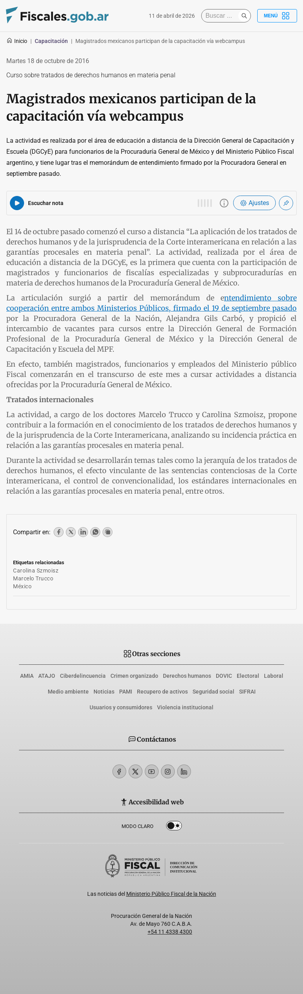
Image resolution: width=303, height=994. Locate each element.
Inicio (16, 41)
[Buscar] (222, 16)
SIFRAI (247, 691)
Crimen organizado (134, 676)
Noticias (104, 691)
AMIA (27, 676)
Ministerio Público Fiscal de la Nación (171, 894)
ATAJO (46, 676)
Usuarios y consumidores (121, 707)
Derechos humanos (187, 676)
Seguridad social (213, 691)
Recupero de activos (162, 691)
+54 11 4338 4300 (170, 932)
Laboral (273, 676)
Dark (173, 827)
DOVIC (224, 676)
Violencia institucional (185, 707)
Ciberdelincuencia (83, 676)
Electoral (248, 676)
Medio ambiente (68, 691)
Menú (277, 16)
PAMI (125, 691)
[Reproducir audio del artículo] (17, 203)
